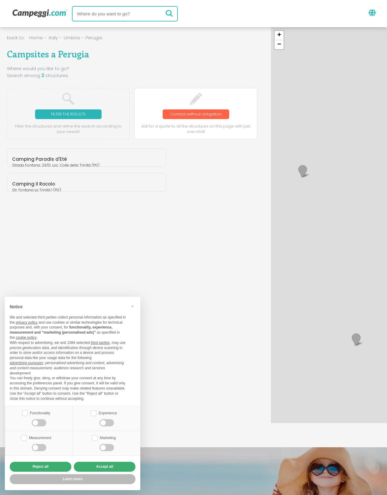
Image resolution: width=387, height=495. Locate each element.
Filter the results (68, 114)
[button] (356, 339)
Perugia (94, 37)
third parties (100, 342)
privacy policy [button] (26, 322)
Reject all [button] (41, 466)
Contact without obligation (196, 114)
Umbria (72, 37)
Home (36, 37)
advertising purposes (26, 362)
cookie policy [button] (26, 337)
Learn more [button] (72, 479)
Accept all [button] (104, 466)
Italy (53, 37)
